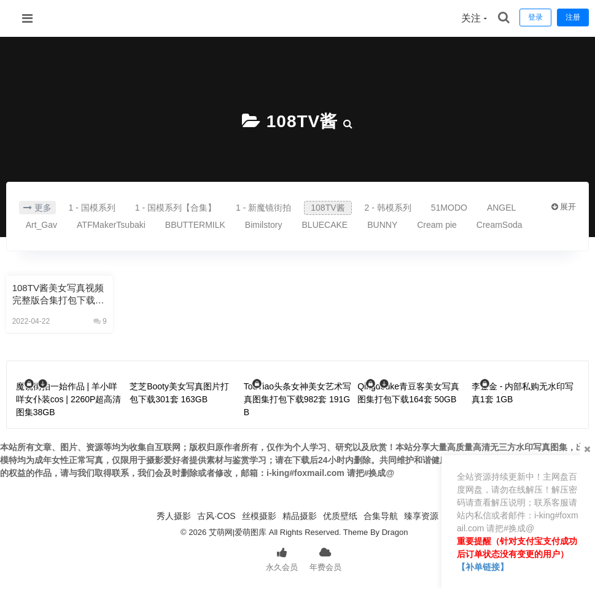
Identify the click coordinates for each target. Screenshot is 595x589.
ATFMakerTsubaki (111, 225)
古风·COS (216, 516)
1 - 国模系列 (92, 208)
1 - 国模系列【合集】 (175, 208)
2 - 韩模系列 (388, 208)
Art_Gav (41, 225)
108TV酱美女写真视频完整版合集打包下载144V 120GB (59, 294)
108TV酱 (302, 121)
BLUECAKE (325, 225)
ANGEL (501, 208)
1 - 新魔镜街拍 (263, 208)
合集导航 (381, 516)
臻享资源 (421, 516)
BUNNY (382, 225)
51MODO (449, 208)
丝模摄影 (259, 516)
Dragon (395, 532)
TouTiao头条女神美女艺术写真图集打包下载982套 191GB (297, 399)
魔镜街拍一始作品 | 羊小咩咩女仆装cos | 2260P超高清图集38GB (69, 399)
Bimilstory (263, 225)
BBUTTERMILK (195, 225)
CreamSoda (499, 225)
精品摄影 (299, 516)
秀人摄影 (174, 516)
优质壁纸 (340, 516)
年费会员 (325, 558)
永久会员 (282, 558)
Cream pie (437, 225)
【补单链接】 (482, 567)
